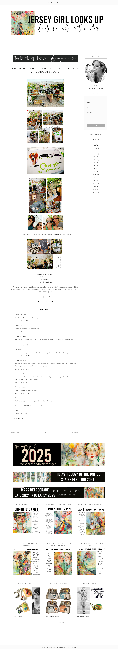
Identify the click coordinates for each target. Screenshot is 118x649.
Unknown (18, 326)
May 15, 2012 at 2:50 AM (22, 356)
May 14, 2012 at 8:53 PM (22, 332)
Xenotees (56, 234)
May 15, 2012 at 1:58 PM (22, 393)
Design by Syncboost (70, 647)
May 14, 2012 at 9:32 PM (22, 345)
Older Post (75, 433)
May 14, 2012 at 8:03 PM (22, 321)
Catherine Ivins (19, 336)
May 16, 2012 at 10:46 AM (22, 414)
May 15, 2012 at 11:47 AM (22, 382)
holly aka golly (19, 315)
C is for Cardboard (46, 282)
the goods (69, 44)
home (45, 44)
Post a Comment (18, 418)
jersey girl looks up (58, 647)
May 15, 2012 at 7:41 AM (22, 369)
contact (51, 44)
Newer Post (15, 433)
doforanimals (19, 350)
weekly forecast (60, 44)
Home (45, 432)
